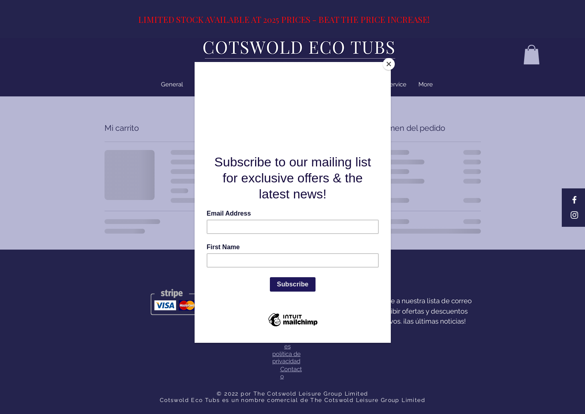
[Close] (389, 64)
